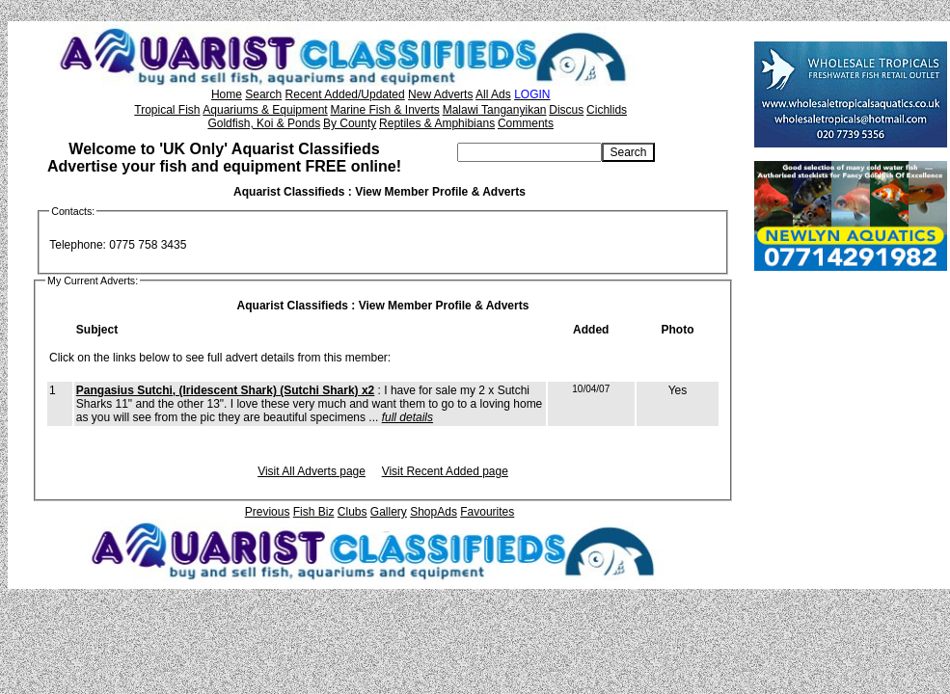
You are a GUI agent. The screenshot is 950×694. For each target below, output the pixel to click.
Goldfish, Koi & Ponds (263, 123)
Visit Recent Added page (445, 471)
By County (349, 123)
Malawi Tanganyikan (495, 110)
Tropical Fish (167, 110)
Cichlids (606, 110)
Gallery (388, 512)
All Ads (493, 94)
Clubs (352, 512)
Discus (566, 110)
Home (226, 94)
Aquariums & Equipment (265, 110)
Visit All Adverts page (312, 471)
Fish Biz (314, 512)
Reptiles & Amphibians (437, 123)
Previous (267, 512)
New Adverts (440, 94)
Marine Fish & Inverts (384, 110)
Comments (526, 123)
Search (263, 94)
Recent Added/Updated (345, 94)
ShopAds (433, 512)
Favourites (487, 512)
